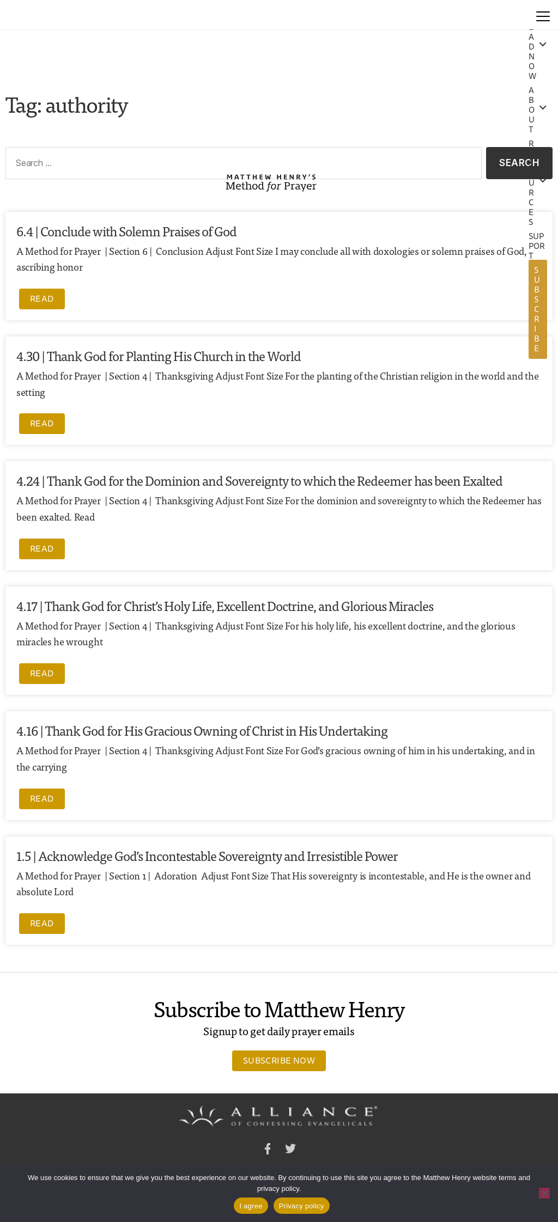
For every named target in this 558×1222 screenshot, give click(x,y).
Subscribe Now (279, 1060)
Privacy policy (301, 1206)
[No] (544, 1193)
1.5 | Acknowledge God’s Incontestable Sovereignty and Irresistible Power (207, 855)
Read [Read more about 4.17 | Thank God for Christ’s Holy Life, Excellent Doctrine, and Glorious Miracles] (42, 673)
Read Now (532, 47)
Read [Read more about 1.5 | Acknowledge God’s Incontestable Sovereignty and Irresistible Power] (42, 923)
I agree (250, 1206)
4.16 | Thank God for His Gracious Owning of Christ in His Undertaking (201, 730)
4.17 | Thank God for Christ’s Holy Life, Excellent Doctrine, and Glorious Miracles (224, 605)
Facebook (267, 1150)
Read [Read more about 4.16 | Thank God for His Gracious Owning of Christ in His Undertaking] (42, 798)
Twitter (290, 1150)
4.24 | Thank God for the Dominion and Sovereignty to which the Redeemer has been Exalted (259, 480)
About (532, 110)
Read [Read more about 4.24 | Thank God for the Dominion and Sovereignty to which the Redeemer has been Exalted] (42, 548)
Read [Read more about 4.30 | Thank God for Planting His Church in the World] (42, 423)
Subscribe (537, 309)
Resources (532, 183)
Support (537, 246)
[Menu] (543, 14)
